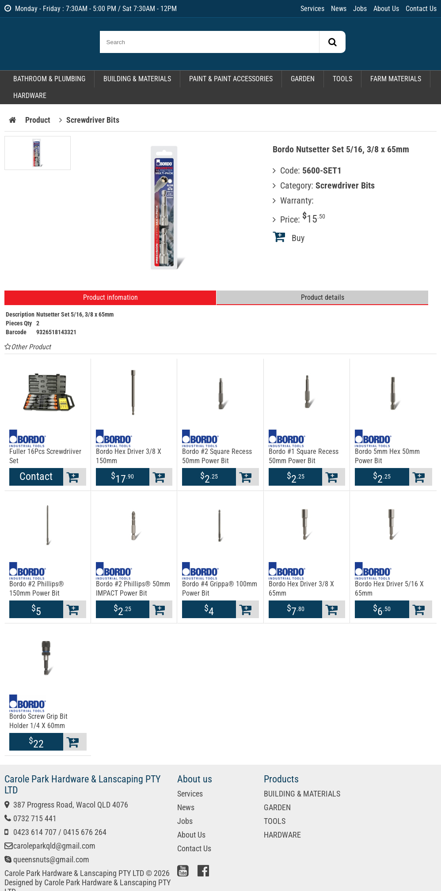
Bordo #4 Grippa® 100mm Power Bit (219, 588)
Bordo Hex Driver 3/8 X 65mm (301, 588)
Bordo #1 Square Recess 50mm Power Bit (303, 456)
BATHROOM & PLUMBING (49, 79)
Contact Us (421, 8)
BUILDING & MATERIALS (137, 79)
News (338, 8)
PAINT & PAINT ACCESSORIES (231, 79)
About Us (386, 8)
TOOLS (342, 79)
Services (312, 8)
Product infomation (110, 297)
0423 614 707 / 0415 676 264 (59, 832)
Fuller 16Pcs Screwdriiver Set (45, 456)
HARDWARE (29, 95)
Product (37, 120)
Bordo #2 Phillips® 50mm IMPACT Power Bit (133, 588)
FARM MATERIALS (395, 79)
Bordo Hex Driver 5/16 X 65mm (389, 588)
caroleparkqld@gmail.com (54, 845)
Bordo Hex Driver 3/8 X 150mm (128, 456)
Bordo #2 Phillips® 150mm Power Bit (36, 588)
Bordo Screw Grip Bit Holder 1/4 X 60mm (38, 721)
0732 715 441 (35, 818)
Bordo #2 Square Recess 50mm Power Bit (217, 456)
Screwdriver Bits (92, 120)
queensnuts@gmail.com (51, 859)
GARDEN (303, 79)
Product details (322, 297)
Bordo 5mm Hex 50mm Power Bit (387, 456)
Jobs (360, 8)
